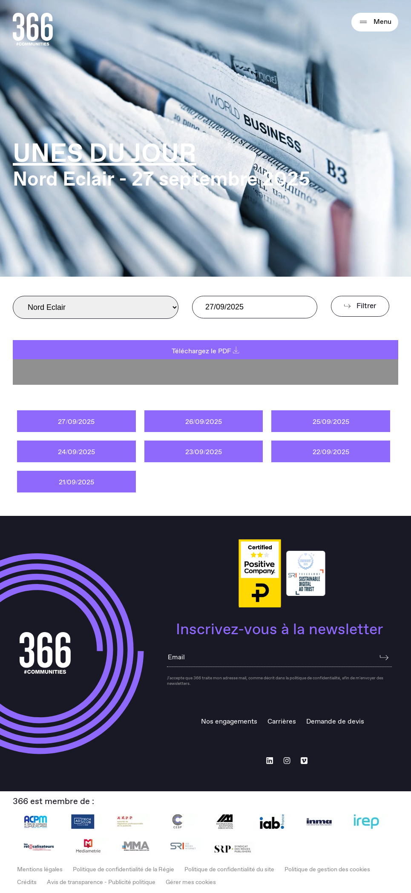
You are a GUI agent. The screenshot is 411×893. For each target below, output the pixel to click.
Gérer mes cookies (191, 882)
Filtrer (360, 306)
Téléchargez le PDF (205, 351)
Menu (374, 22)
